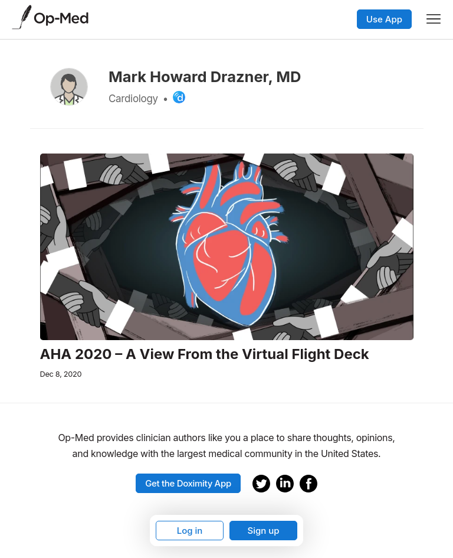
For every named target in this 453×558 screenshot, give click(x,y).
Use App (384, 19)
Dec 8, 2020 (61, 374)
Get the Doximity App (188, 483)
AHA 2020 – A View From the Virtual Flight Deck (204, 354)
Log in (190, 530)
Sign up (263, 530)
